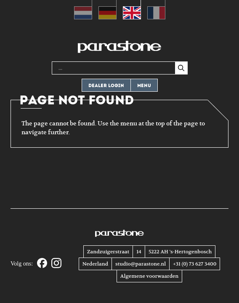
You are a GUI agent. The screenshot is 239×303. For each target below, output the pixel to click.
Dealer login (106, 85)
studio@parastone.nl (140, 263)
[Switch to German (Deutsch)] (107, 9)
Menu (144, 85)
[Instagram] (56, 263)
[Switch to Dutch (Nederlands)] (83, 9)
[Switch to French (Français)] (156, 9)
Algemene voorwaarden (149, 276)
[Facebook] (42, 263)
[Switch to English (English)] (132, 9)
